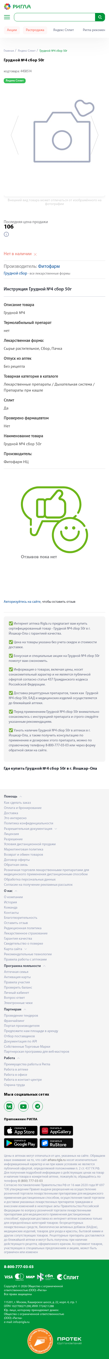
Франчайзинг (14, 1021)
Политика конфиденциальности (28, 823)
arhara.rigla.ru (57, 1160)
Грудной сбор (15, 274)
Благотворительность (20, 918)
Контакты (11, 913)
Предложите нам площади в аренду (31, 1031)
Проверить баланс (18, 988)
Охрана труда (14, 1085)
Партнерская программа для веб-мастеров (36, 1052)
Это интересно (15, 818)
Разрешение (13, 839)
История (10, 902)
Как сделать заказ (17, 803)
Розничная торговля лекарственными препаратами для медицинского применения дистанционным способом (46, 872)
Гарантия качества (18, 939)
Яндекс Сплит (63, 30)
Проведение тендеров (21, 1016)
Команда (10, 908)
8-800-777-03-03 (19, 1267)
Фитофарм (49, 266)
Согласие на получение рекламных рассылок (38, 885)
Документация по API (20, 1041)
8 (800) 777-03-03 (30, 1181)
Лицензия (11, 834)
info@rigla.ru (21, 1322)
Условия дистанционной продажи (30, 844)
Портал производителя (22, 1026)
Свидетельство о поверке (23, 944)
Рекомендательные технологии (28, 954)
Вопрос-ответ (14, 998)
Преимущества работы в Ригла (27, 1064)
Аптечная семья (16, 972)
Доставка (11, 813)
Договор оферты (17, 860)
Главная (9, 50)
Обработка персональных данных (29, 879)
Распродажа (35, 30)
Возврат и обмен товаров (23, 855)
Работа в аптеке (16, 1070)
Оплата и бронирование (23, 808)
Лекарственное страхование (26, 933)
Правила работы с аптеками (25, 959)
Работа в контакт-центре (23, 1080)
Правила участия (17, 982)
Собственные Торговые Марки (27, 1047)
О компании (13, 897)
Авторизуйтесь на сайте (22, 602)
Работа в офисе (15, 1075)
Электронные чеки (18, 1003)
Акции (12, 30)
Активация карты (17, 977)
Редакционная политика (23, 928)
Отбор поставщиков (19, 1036)
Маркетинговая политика (23, 849)
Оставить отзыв (16, 923)
